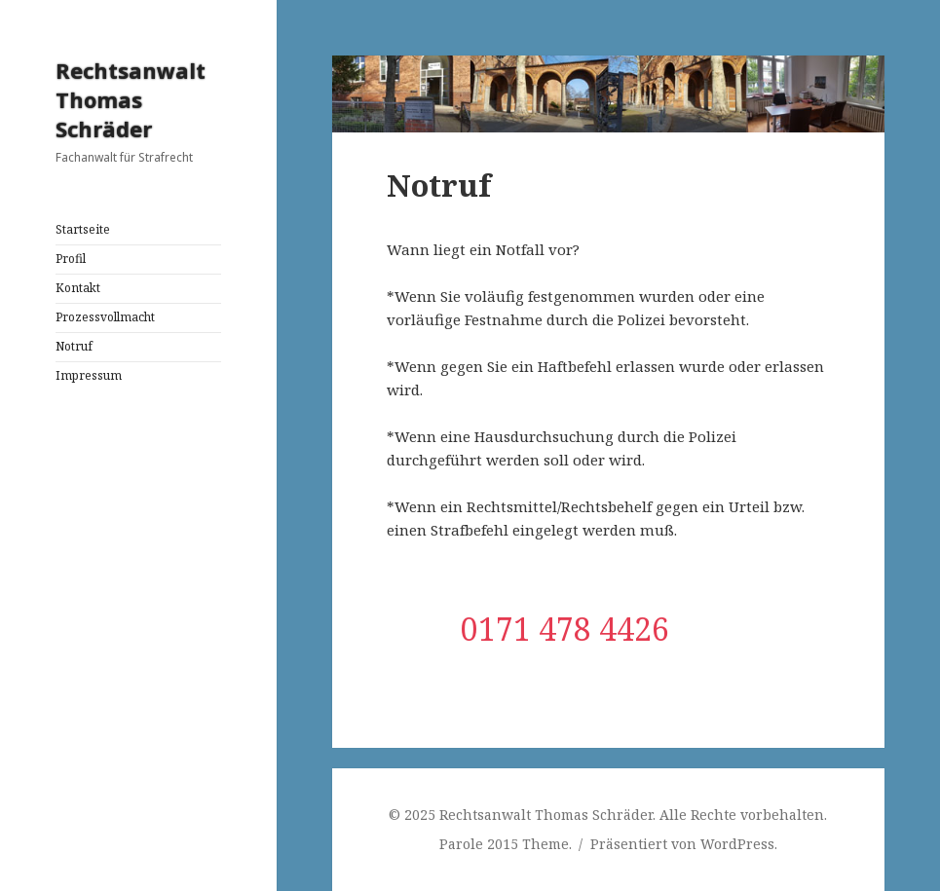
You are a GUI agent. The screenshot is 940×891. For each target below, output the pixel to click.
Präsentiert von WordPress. (683, 844)
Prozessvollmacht (105, 317)
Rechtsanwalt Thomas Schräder (131, 99)
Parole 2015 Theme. (507, 844)
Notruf (74, 346)
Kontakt (78, 287)
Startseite (83, 229)
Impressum (89, 375)
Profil (71, 258)
